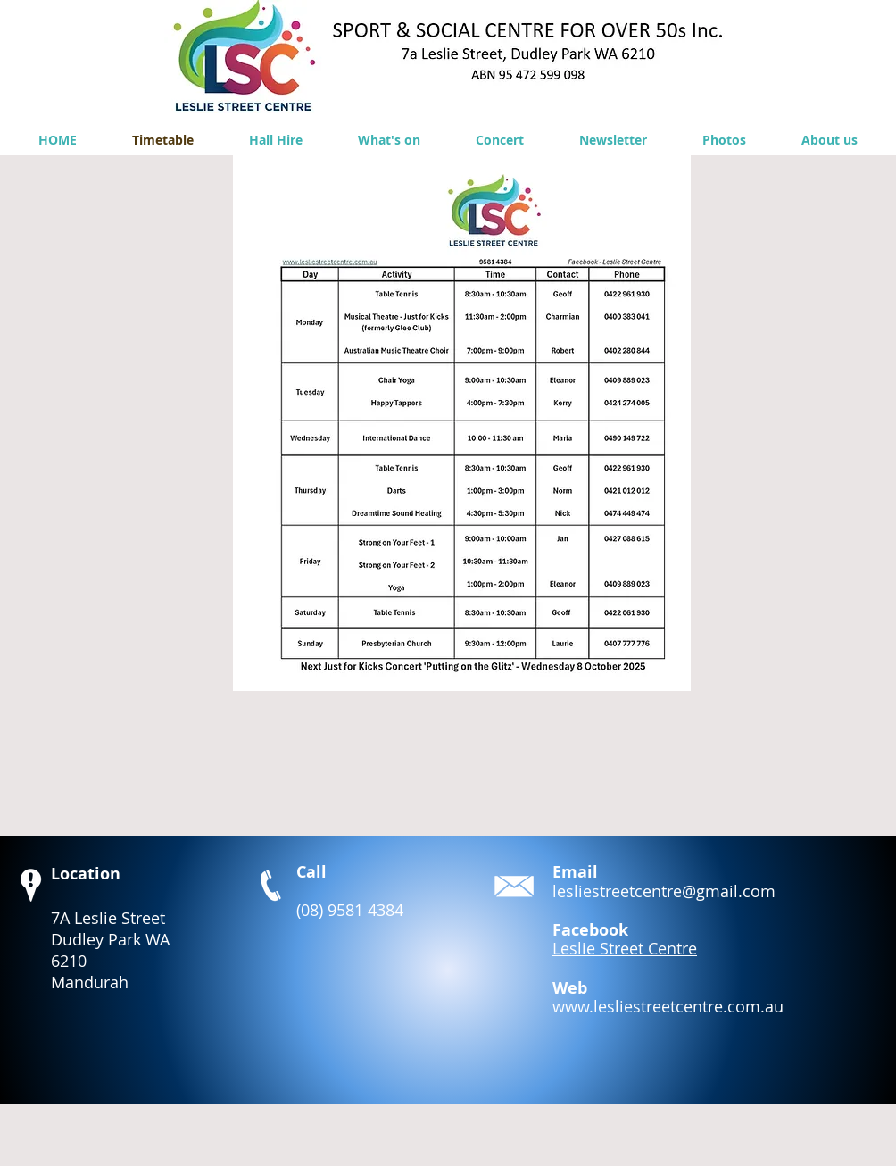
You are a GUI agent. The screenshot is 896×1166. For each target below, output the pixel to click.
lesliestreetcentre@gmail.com (664, 891)
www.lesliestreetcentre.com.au (668, 1006)
